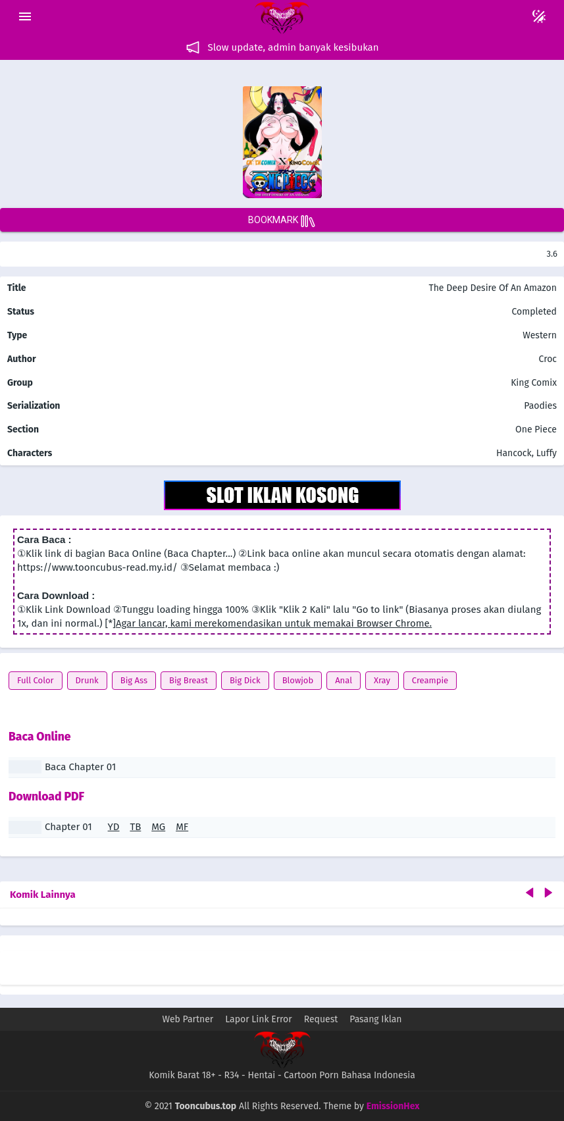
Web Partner (188, 1019)
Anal (343, 680)
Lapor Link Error (258, 1019)
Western (539, 335)
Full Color (35, 680)
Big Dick (245, 680)
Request (321, 1019)
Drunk (87, 680)
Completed (534, 311)
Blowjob (298, 680)
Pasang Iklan (375, 1019)
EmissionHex (393, 1106)
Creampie (430, 680)
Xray (382, 680)
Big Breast (188, 680)
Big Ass (133, 680)
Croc (548, 359)
